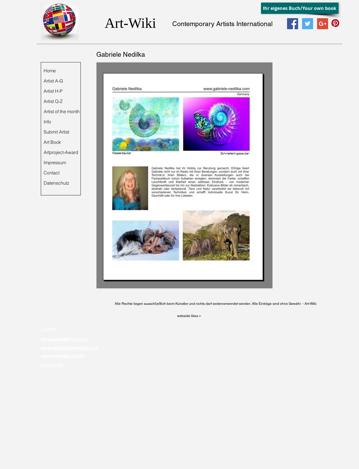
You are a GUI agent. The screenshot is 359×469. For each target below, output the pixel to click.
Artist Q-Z (53, 101)
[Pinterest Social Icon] (335, 23)
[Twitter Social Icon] (307, 23)
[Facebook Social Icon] (292, 23)
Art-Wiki (130, 23)
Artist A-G (53, 81)
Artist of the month (62, 111)
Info (47, 121)
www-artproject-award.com (69, 348)
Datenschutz (56, 183)
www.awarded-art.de (62, 356)
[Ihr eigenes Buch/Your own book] (300, 8)
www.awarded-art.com (64, 339)
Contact (52, 173)
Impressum (55, 162)
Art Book (52, 142)
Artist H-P (53, 91)
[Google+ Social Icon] (322, 23)
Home (50, 70)
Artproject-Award (61, 152)
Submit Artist (56, 132)
